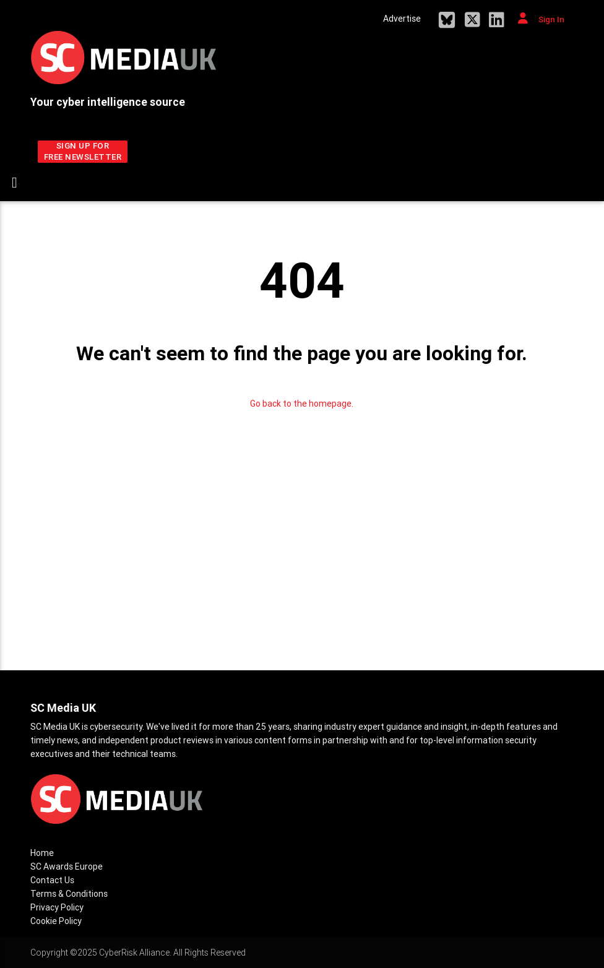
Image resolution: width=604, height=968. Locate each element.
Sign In (541, 18)
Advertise (402, 18)
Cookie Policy (56, 921)
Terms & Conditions (69, 893)
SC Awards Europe (66, 866)
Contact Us (52, 880)
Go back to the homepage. (301, 403)
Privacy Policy (57, 907)
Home (42, 852)
